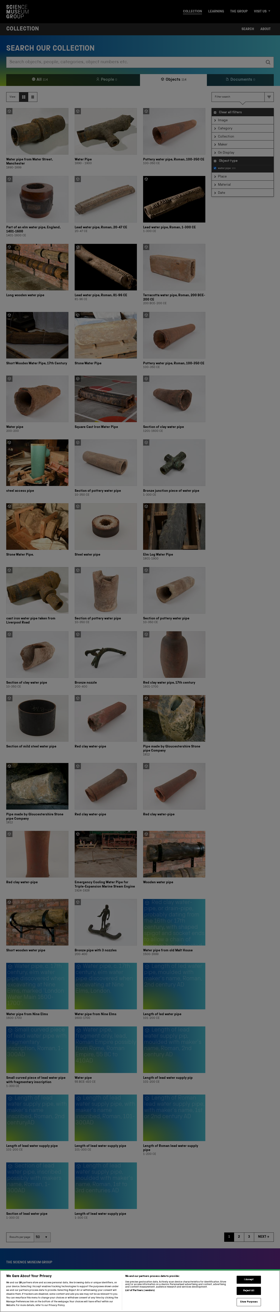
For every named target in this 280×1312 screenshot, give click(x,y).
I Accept (249, 1297)
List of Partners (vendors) (140, 1308)
